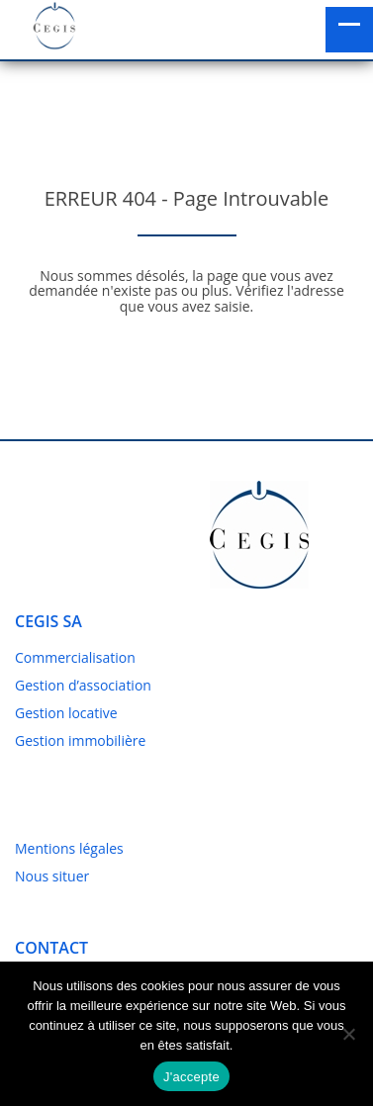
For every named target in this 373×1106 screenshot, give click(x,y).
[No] (348, 1034)
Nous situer (52, 876)
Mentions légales (69, 848)
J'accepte (191, 1076)
